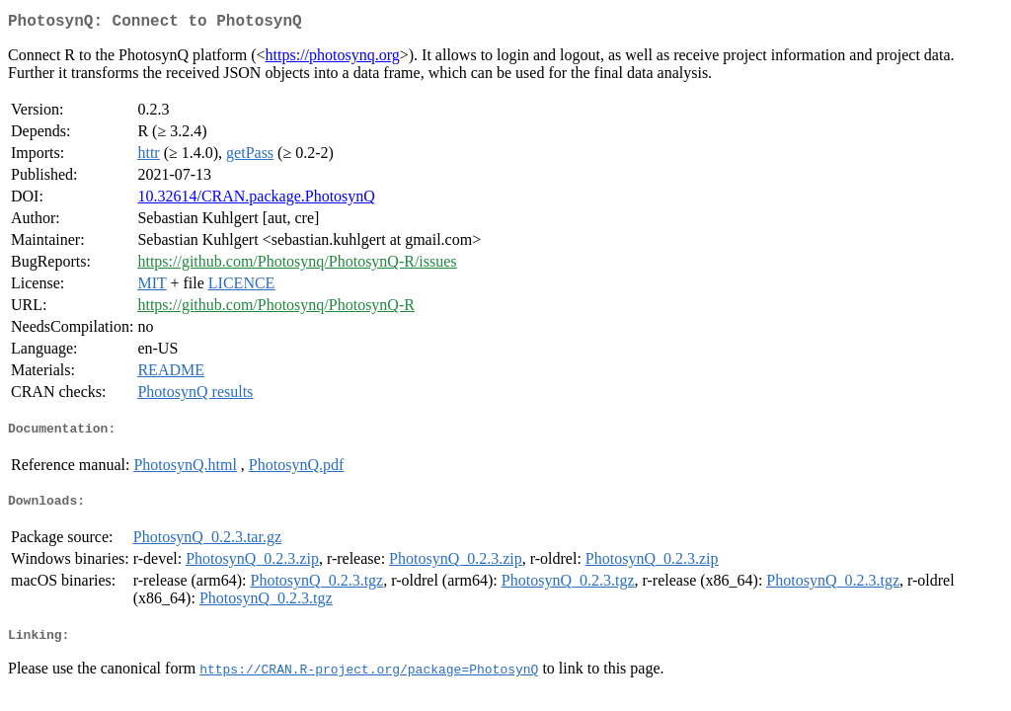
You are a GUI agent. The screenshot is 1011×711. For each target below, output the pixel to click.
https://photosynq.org (333, 58)
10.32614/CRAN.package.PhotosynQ (255, 200)
